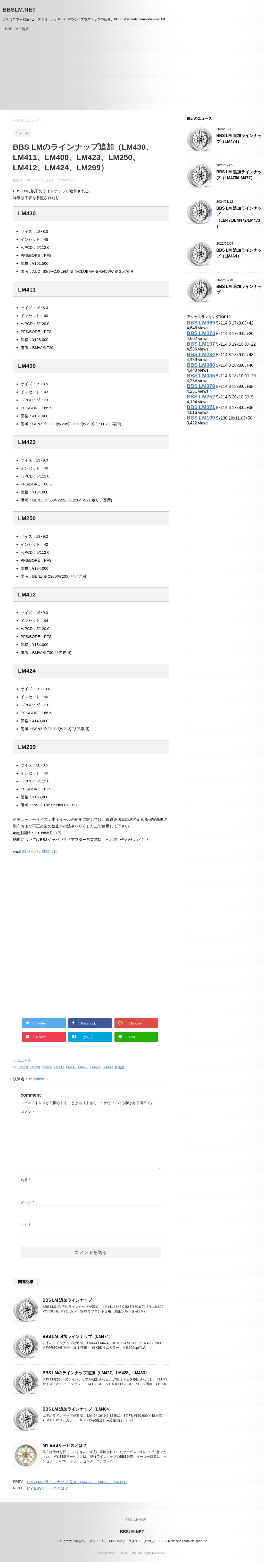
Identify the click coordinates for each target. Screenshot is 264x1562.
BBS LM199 (201, 418)
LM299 (35, 1067)
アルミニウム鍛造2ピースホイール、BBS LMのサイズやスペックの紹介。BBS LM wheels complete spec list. (131, 1541)
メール (27, 1202)
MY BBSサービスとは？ (65, 1445)
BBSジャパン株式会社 (38, 851)
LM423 (83, 1067)
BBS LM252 (201, 396)
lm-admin (36, 1079)
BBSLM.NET (19, 9)
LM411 (59, 1067)
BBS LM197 (201, 344)
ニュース (24, 1060)
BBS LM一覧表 (17, 29)
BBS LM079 (201, 386)
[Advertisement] (132, 72)
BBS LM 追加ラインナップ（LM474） (78, 1336)
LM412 (71, 1067)
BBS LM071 (201, 407)
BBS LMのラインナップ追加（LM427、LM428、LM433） (96, 1373)
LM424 (95, 1067)
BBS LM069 (201, 323)
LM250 (23, 1067)
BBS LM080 (201, 365)
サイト (26, 1225)
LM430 (107, 1067)
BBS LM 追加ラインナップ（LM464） (78, 1409)
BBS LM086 (201, 375)
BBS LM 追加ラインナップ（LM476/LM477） (239, 175)
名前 (25, 1180)
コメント (28, 1111)
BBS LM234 (201, 354)
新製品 (119, 1067)
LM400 (47, 1067)
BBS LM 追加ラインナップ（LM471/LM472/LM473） (239, 217)
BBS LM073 (201, 333)
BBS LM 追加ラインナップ (67, 1300)
